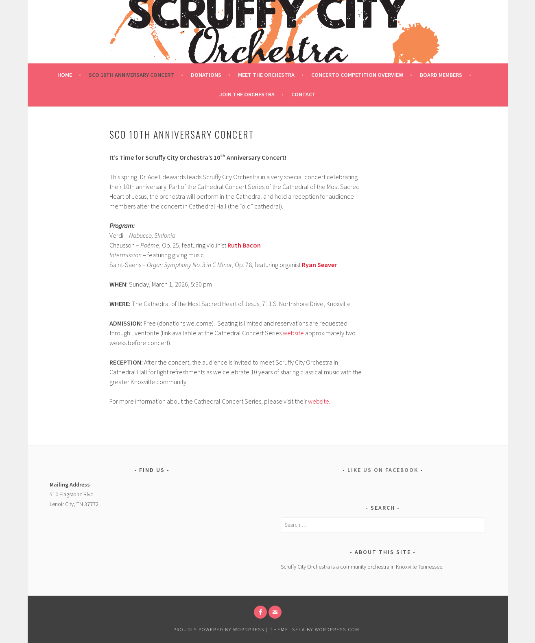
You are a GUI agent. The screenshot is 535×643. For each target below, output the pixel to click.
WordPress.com (337, 629)
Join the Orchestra (247, 94)
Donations (206, 74)
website (293, 333)
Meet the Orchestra (266, 74)
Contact (303, 94)
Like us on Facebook (382, 470)
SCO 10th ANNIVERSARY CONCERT (131, 74)
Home (64, 74)
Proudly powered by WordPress (218, 629)
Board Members (441, 74)
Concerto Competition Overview (357, 74)
